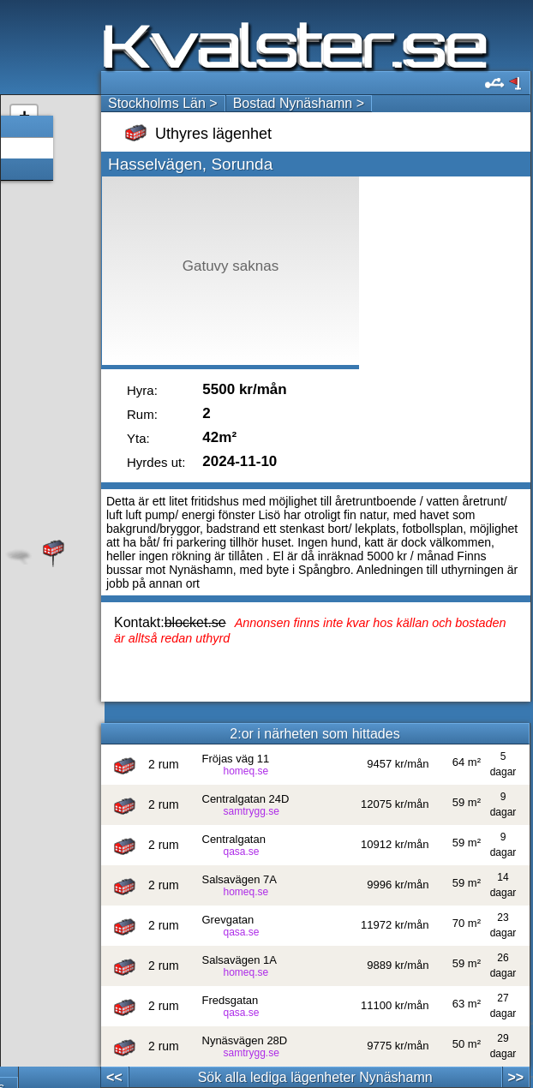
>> (515, 1077)
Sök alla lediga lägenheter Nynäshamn (315, 1077)
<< (114, 1077)
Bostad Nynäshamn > (298, 103)
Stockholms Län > (163, 103)
